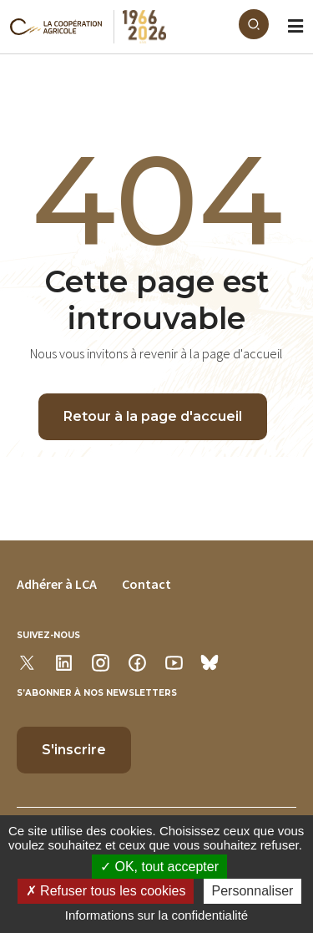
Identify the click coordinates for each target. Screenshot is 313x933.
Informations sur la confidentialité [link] (156, 915)
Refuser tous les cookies (106, 891)
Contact (146, 584)
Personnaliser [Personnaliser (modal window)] (253, 891)
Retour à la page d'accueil (152, 416)
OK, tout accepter (159, 866)
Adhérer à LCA (57, 584)
